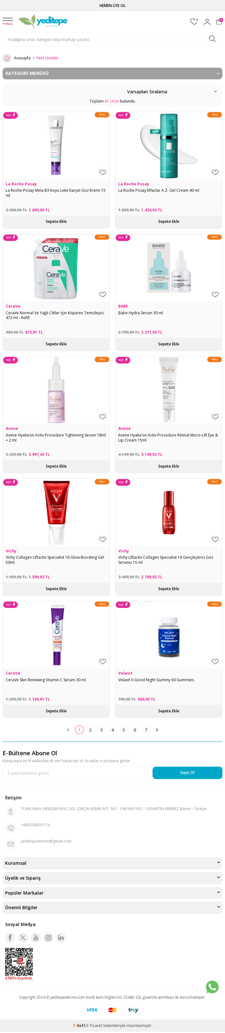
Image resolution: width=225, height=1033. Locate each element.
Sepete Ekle (56, 221)
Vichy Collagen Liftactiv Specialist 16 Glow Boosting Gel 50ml (55, 560)
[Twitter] (23, 938)
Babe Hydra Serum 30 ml (140, 313)
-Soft (79, 1025)
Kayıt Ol (187, 772)
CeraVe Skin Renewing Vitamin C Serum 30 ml (46, 680)
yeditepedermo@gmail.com (46, 841)
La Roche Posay (21, 184)
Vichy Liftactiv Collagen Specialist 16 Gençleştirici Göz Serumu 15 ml (165, 560)
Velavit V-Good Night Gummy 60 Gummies (156, 680)
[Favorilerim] (194, 21)
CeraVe (13, 306)
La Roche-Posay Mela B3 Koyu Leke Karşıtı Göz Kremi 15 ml (56, 193)
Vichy (11, 551)
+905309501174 (35, 825)
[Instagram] (48, 938)
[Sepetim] (219, 21)
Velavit (125, 673)
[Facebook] (10, 938)
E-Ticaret (94, 1025)
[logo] (43, 22)
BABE (123, 306)
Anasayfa (17, 58)
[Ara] (212, 39)
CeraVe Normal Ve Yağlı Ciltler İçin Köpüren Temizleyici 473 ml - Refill (55, 315)
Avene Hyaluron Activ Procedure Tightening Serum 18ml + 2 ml (56, 438)
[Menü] (8, 22)
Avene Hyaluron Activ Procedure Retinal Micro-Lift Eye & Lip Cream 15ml (168, 438)
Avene (12, 428)
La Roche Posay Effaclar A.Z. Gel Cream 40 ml (158, 190)
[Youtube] (36, 938)
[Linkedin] (61, 938)
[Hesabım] (207, 21)
